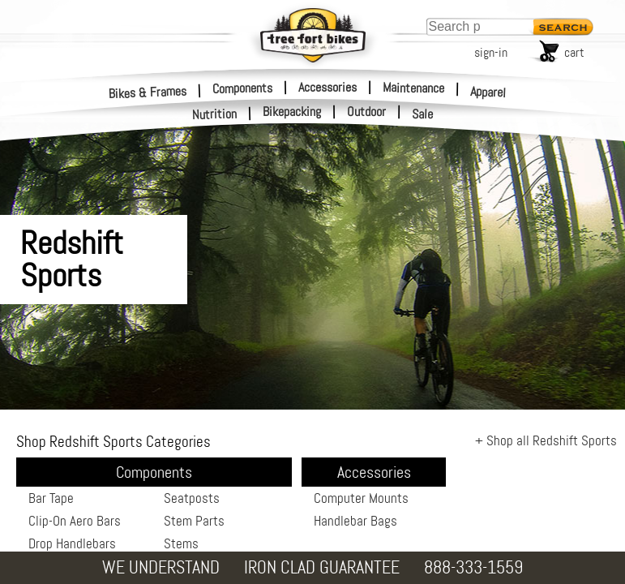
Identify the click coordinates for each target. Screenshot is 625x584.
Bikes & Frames (148, 92)
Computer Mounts (361, 498)
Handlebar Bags (355, 521)
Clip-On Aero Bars (74, 521)
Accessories (327, 87)
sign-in (490, 52)
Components (242, 88)
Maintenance (413, 88)
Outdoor (366, 112)
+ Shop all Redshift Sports (546, 440)
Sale (423, 114)
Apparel (488, 92)
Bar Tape (51, 498)
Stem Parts (194, 521)
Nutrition (215, 114)
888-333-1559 (473, 567)
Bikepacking (292, 112)
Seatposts (192, 498)
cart (574, 52)
